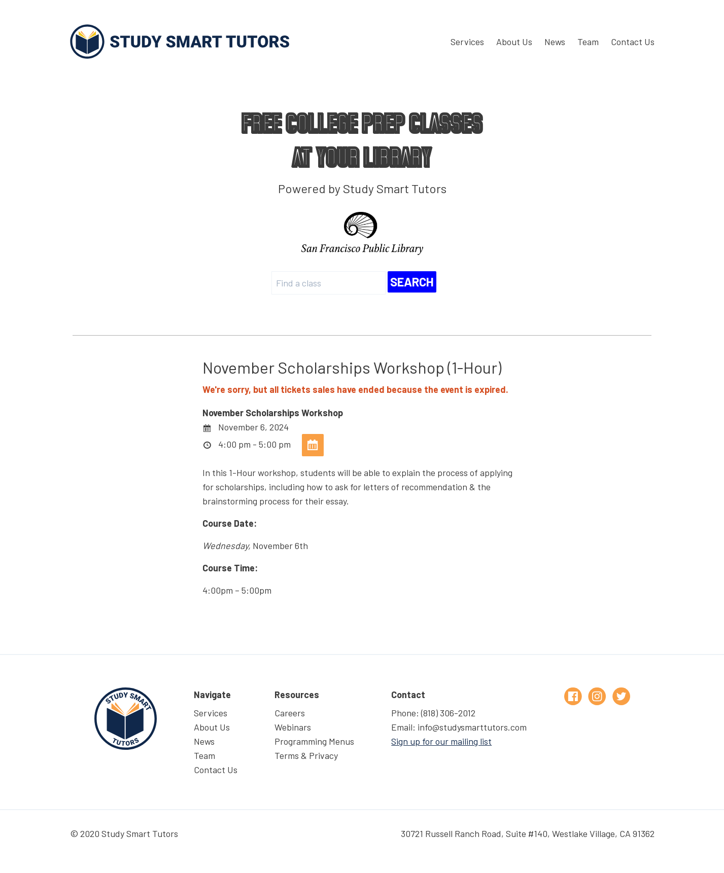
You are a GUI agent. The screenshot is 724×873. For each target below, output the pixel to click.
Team (588, 41)
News (554, 41)
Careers (289, 712)
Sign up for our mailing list (441, 741)
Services (467, 41)
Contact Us (632, 41)
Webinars (292, 727)
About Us (514, 41)
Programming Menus (314, 741)
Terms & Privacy (306, 755)
